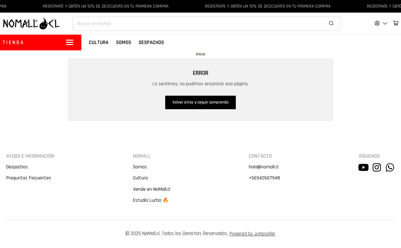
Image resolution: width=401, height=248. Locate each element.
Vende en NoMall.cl (151, 189)
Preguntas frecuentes (29, 178)
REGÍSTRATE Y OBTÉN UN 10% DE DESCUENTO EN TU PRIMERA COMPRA (109, 6)
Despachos (17, 167)
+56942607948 (264, 178)
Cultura (140, 178)
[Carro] (396, 23)
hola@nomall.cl (263, 167)
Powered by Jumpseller (252, 234)
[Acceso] (381, 23)
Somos (139, 167)
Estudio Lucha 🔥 (150, 200)
